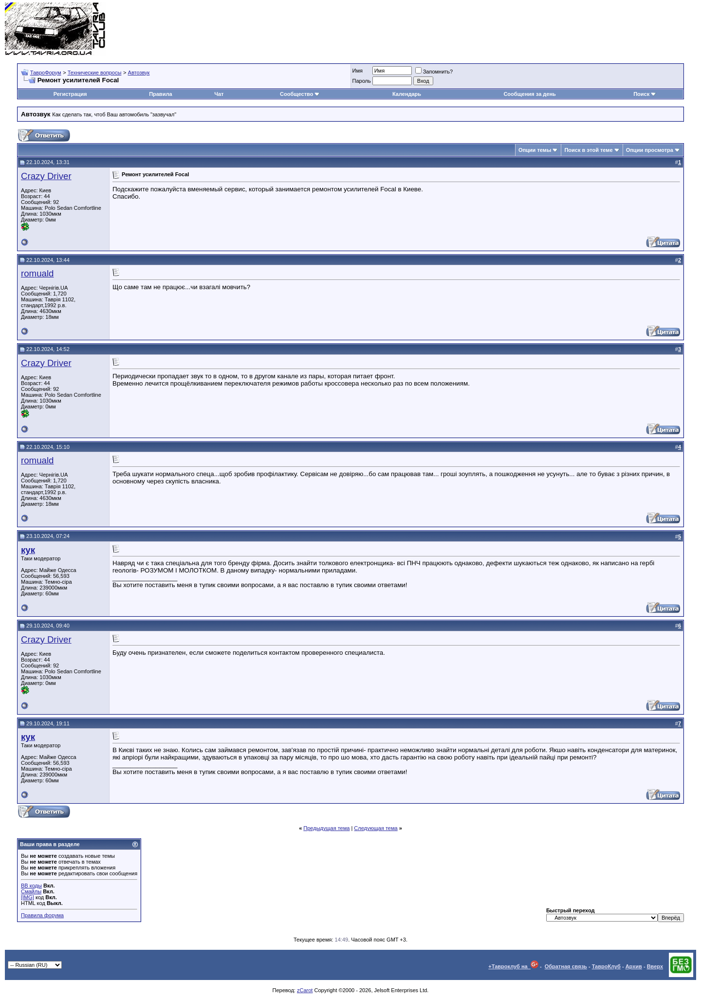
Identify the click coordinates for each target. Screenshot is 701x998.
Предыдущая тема (326, 828)
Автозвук (139, 72)
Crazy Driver (46, 176)
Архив (634, 966)
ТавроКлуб (606, 966)
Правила (160, 94)
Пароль (361, 81)
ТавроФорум (45, 72)
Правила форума (42, 915)
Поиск (644, 94)
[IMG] (27, 897)
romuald (37, 273)
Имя (357, 71)
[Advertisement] (519, 29)
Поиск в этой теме (588, 150)
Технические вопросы (95, 72)
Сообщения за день (529, 94)
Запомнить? (434, 71)
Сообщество (300, 94)
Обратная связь (566, 966)
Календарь (406, 94)
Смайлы (31, 891)
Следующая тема (375, 828)
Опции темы (534, 150)
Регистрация (70, 94)
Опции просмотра (649, 150)
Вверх (655, 966)
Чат (218, 94)
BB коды (31, 885)
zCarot (305, 990)
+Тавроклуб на (513, 966)
